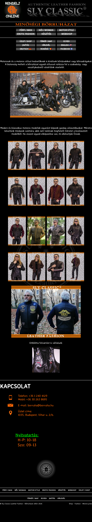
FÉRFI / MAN (25, 30)
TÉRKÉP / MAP (46, 41)
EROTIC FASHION (25, 34)
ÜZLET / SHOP (26, 41)
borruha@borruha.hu (40, 405)
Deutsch (26, 48)
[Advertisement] (46, 516)
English (66, 45)
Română (46, 48)
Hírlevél (46, 45)
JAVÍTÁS (25, 45)
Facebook (66, 48)
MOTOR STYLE (66, 30)
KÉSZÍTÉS (46, 34)
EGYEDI (66, 41)
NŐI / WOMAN (46, 30)
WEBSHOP (66, 34)
